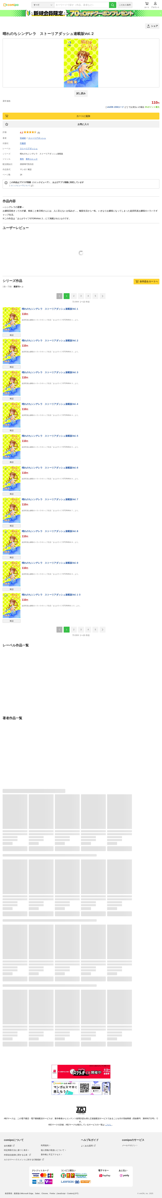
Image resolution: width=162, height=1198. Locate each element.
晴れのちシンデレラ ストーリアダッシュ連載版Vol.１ (50, 309)
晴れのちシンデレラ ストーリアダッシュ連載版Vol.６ (50, 467)
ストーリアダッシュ (37, 138)
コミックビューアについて (21, 185)
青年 (22, 159)
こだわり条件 (125, 5)
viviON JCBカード (117, 107)
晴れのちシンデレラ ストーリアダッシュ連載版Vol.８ (50, 531)
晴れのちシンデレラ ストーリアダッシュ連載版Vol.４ (50, 404)
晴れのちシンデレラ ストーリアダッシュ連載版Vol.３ (50, 372)
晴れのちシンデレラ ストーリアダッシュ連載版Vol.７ (50, 499)
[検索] (112, 5)
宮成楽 (23, 138)
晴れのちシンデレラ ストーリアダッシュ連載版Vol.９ (50, 563)
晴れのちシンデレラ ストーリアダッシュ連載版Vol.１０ (51, 594)
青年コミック (32, 159)
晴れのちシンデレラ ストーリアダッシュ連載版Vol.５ (50, 436)
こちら (108, 1125)
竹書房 (23, 143)
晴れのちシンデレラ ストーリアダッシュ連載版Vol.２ (50, 340)
